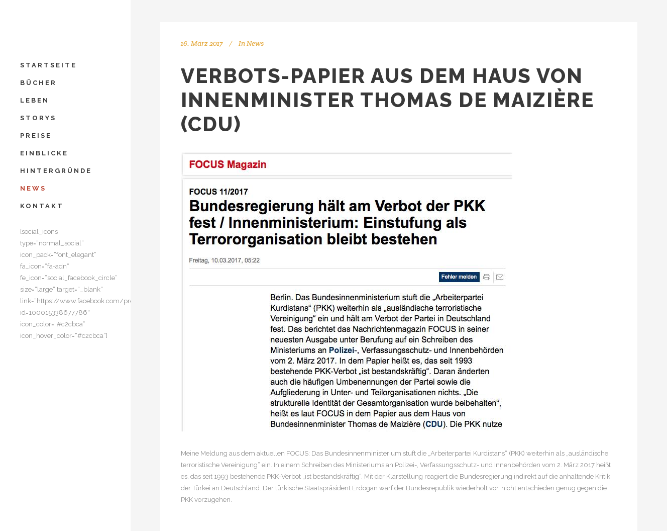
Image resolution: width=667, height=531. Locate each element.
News (255, 43)
